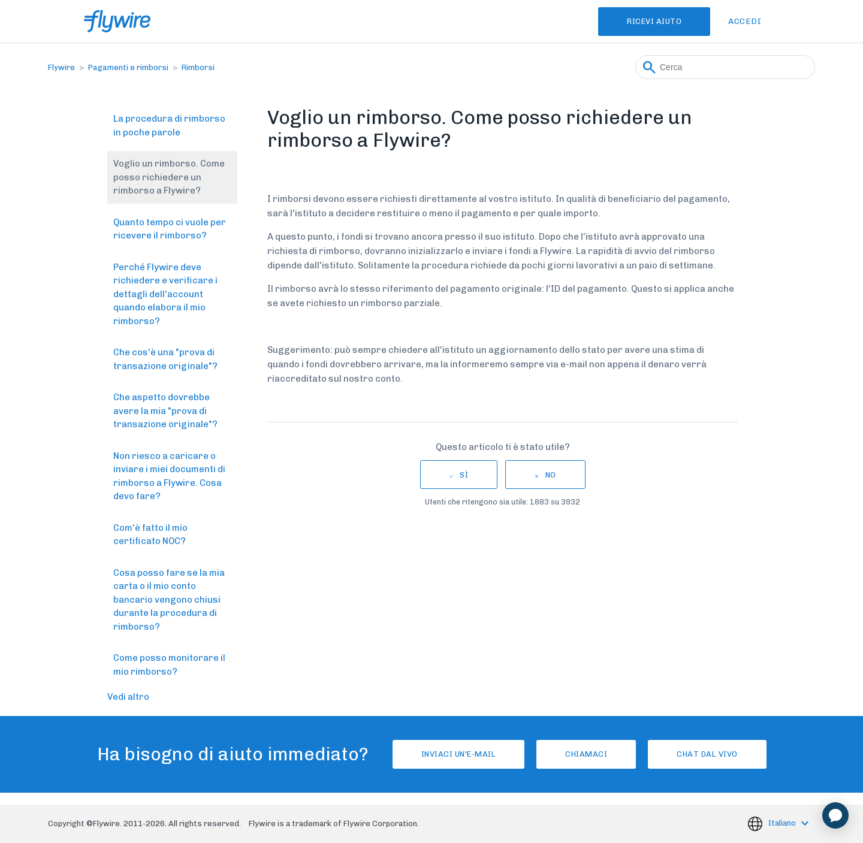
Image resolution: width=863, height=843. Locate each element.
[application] (835, 815)
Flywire (61, 67)
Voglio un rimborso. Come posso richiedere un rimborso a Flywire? (169, 177)
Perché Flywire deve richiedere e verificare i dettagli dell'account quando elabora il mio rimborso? (165, 294)
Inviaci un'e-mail (458, 754)
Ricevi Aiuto (654, 21)
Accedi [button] (744, 21)
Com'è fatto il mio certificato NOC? (150, 534)
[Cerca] (725, 67)
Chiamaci (586, 754)
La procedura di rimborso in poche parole (169, 125)
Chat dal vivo (707, 754)
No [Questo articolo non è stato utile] (550, 474)
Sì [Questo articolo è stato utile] (464, 474)
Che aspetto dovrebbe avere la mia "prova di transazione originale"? (165, 411)
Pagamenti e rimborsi (128, 67)
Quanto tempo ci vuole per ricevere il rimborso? (169, 229)
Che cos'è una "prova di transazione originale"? (165, 359)
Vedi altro (128, 696)
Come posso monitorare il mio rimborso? (169, 664)
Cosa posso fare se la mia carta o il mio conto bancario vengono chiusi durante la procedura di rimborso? (169, 599)
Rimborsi (198, 67)
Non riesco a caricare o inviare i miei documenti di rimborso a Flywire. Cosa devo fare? (169, 476)
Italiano (783, 822)
